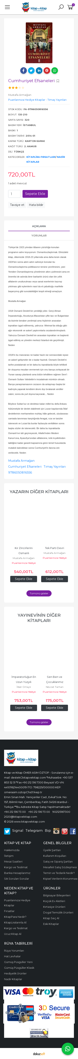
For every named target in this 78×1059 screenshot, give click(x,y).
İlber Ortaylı (24, 686)
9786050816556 (20, 472)
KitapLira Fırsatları (40, 157)
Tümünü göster (39, 593)
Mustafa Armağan (21, 461)
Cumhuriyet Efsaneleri (25, 466)
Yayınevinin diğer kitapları (39, 618)
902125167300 (61, 811)
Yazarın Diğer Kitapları (39, 491)
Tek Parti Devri (54, 548)
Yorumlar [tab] (39, 235)
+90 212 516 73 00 (15, 811)
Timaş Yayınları (55, 466)
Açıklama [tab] (39, 226)
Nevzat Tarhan (54, 686)
